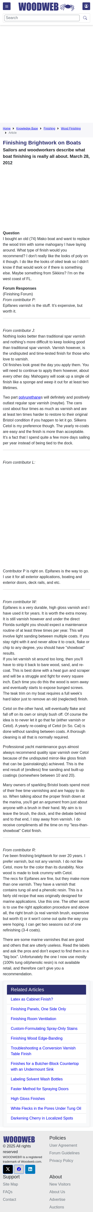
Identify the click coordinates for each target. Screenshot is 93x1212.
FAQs (7, 1192)
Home (7, 128)
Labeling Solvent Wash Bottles (37, 1079)
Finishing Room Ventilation (33, 1019)
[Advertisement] (46, 75)
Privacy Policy (61, 1161)
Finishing (49, 128)
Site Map (10, 1184)
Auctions (56, 1207)
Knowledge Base (27, 128)
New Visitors (60, 1184)
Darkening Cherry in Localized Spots (42, 1118)
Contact (9, 1199)
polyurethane (30, 397)
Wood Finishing (71, 128)
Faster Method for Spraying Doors (40, 1089)
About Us (57, 1192)
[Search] (42, 18)
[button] (8, 1169)
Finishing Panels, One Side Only (38, 1009)
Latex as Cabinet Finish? (32, 999)
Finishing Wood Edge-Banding (37, 1038)
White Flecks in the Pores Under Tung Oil (46, 1108)
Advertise (57, 1199)
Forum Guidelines (64, 1153)
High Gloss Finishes (28, 1099)
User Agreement (63, 1145)
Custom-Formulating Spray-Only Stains (44, 1029)
